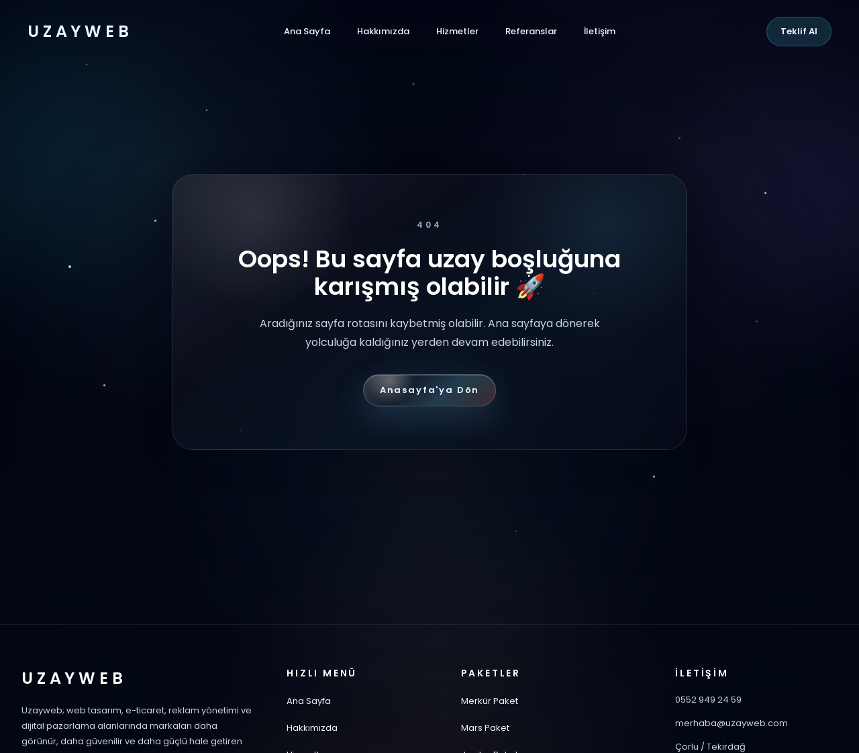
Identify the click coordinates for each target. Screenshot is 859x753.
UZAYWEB (80, 31)
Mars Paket (485, 727)
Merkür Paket (489, 701)
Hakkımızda (383, 31)
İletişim (599, 31)
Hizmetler (457, 31)
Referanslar (531, 31)
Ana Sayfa (307, 31)
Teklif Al (798, 31)
